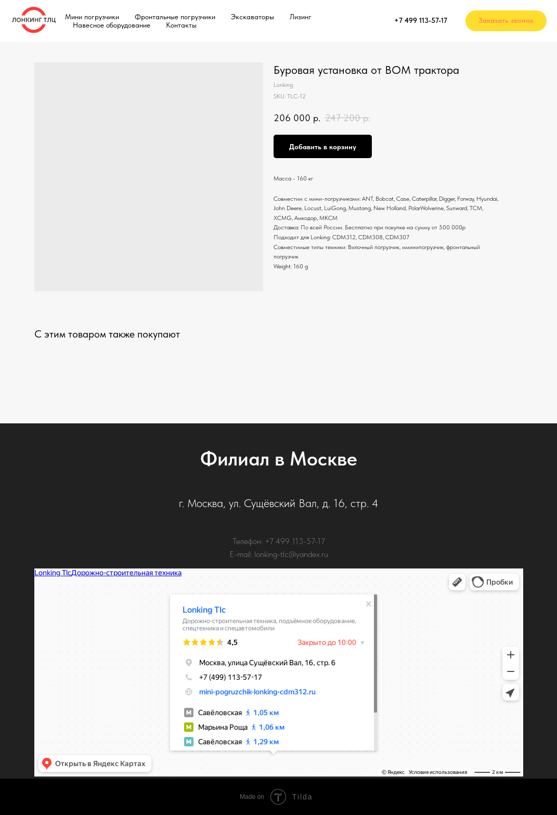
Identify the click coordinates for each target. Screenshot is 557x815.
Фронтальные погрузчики (175, 16)
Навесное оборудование (111, 25)
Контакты (181, 25)
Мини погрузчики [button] (92, 16)
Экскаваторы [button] (252, 16)
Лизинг (301, 16)
